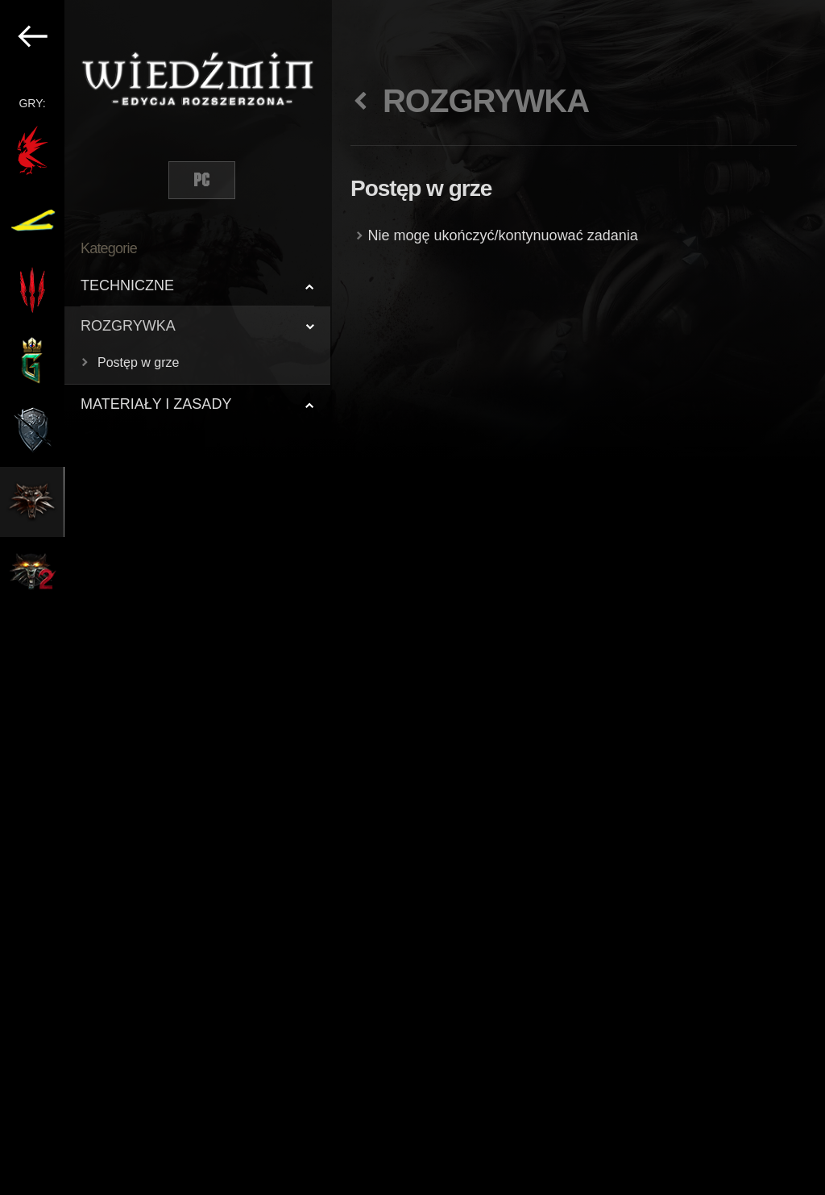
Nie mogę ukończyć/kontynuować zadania (503, 235)
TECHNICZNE (127, 285)
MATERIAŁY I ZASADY (156, 404)
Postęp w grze (138, 362)
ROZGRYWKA (128, 326)
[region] (166, 597)
